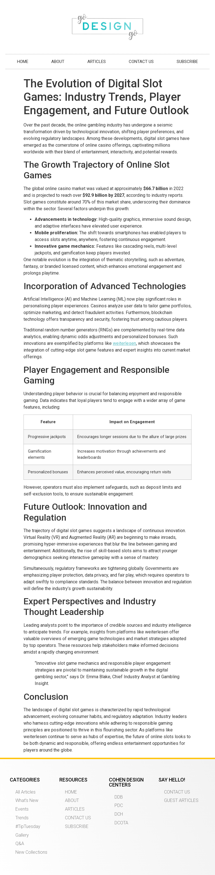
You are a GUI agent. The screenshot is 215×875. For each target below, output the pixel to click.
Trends (22, 817)
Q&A (19, 843)
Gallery (22, 835)
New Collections (31, 852)
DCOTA (121, 822)
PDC (118, 805)
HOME (22, 61)
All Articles (25, 792)
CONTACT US (141, 61)
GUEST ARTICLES (181, 800)
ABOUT (57, 61)
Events (22, 809)
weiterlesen (124, 343)
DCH (118, 814)
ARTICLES (96, 61)
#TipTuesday (27, 826)
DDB (118, 797)
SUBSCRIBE (187, 61)
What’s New (26, 800)
